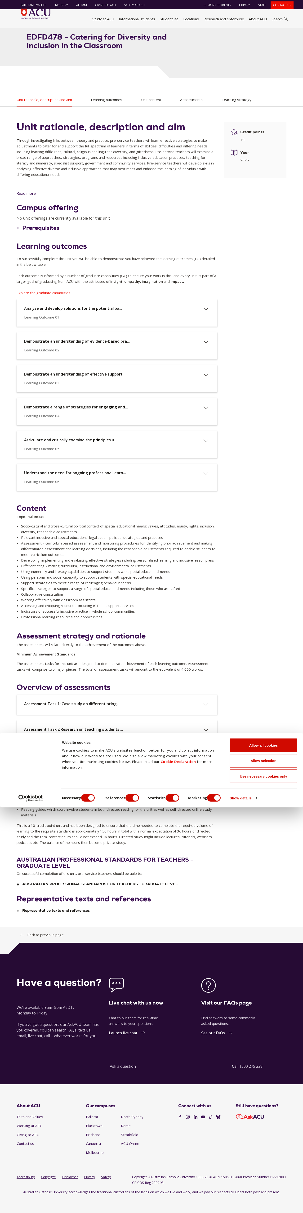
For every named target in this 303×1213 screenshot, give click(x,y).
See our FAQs (213, 1047)
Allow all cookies (263, 1151)
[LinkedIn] (195, 1131)
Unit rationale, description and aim (44, 113)
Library (241, 5)
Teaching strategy (236, 113)
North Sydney (132, 1131)
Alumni (78, 5)
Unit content (151, 113)
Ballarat (92, 1131)
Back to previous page (45, 949)
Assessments (191, 113)
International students (137, 19)
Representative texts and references (56, 925)
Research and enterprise (224, 19)
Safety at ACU (131, 5)
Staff (259, 5)
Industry (58, 5)
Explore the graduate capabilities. (44, 306)
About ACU (258, 19)
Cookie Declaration (178, 1167)
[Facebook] (180, 1131)
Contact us (279, 5)
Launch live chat (123, 1047)
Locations (191, 19)
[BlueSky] (218, 1131)
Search (280, 19)
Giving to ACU (102, 5)
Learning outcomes (106, 113)
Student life (169, 19)
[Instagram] (188, 1131)
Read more (26, 207)
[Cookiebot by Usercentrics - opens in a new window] (30, 1203)
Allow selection (263, 1166)
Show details (254, 1204)
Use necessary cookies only (263, 1182)
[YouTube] (203, 1131)
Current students (214, 5)
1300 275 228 (251, 1080)
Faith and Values (30, 5)
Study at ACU (103, 19)
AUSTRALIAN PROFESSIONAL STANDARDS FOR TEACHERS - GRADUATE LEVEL (100, 898)
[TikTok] (210, 1131)
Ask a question (123, 1080)
